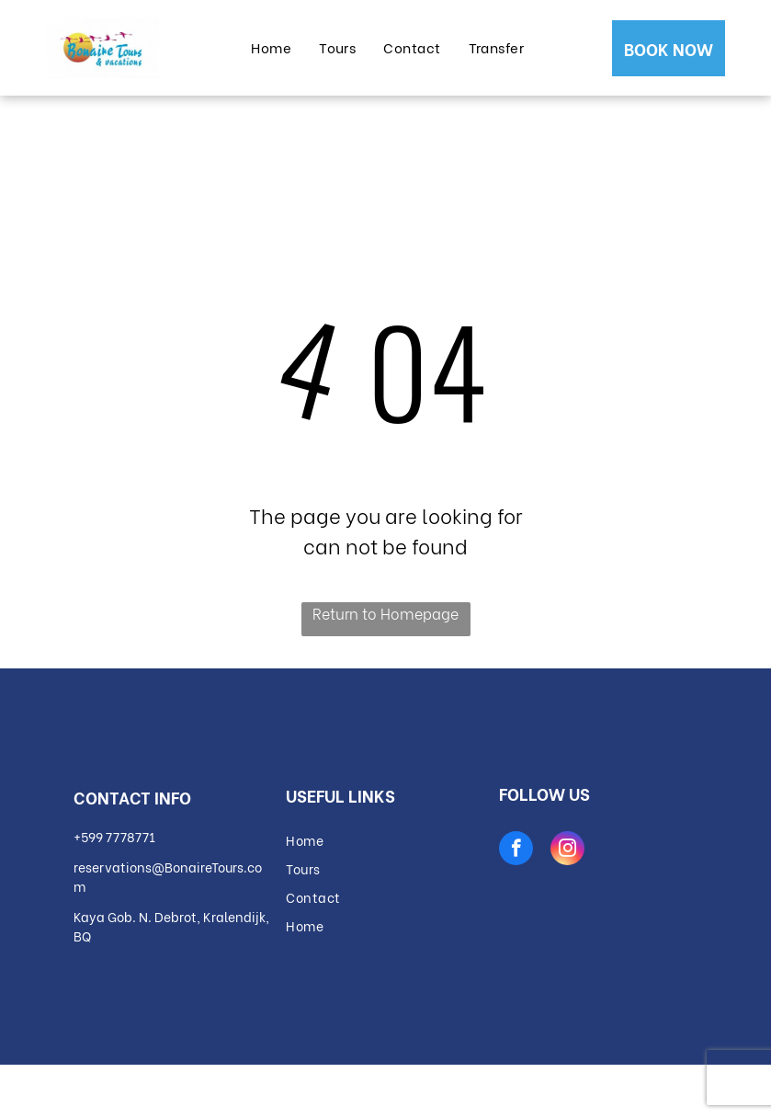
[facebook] (516, 850)
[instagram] (567, 850)
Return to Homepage (385, 612)
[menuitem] (271, 47)
